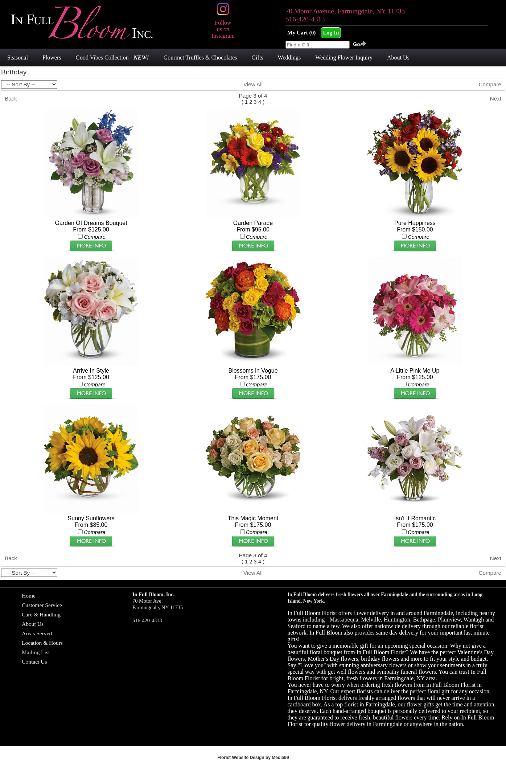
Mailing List (36, 652)
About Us (33, 624)
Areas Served (37, 633)
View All (253, 84)
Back (11, 98)
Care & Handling (41, 614)
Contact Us (34, 662)
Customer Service (42, 605)
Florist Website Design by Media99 (253, 757)
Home (29, 595)
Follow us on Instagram (223, 26)
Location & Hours (42, 643)
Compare (490, 84)
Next (495, 98)
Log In (331, 32)
